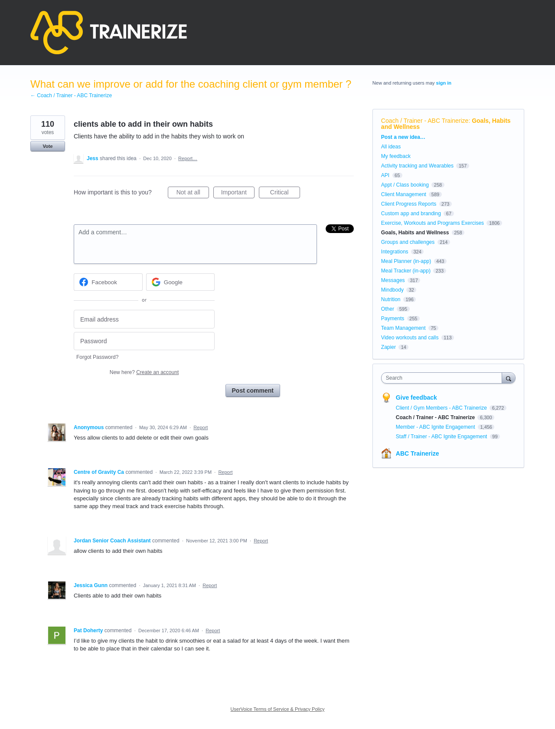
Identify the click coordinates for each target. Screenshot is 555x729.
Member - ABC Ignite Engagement (436, 427)
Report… (187, 158)
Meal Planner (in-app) (406, 261)
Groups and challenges (407, 242)
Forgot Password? (97, 357)
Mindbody (392, 290)
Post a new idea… (403, 137)
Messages (393, 280)
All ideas (391, 147)
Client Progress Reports (408, 204)
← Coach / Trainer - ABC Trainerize (71, 95)
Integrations (394, 252)
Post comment (253, 390)
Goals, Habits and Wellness (415, 233)
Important (238, 193)
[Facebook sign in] (108, 282)
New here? (144, 372)
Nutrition (391, 299)
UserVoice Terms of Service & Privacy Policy (278, 709)
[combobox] (443, 378)
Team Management (403, 328)
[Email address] (144, 319)
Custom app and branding (411, 213)
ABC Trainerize (417, 453)
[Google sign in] (180, 282)
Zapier (388, 347)
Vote (47, 146)
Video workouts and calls (410, 338)
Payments (392, 318)
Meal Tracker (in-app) (406, 271)
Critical (285, 193)
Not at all (192, 193)
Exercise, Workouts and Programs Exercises (432, 223)
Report (200, 427)
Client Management (403, 194)
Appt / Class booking (405, 185)
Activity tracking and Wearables (417, 166)
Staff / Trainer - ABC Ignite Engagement (442, 436)
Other (387, 309)
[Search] (509, 377)
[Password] (144, 341)
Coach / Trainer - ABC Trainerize (425, 120)
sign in (443, 82)
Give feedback (416, 397)
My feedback (396, 156)
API (385, 175)
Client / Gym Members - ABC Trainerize (442, 408)
